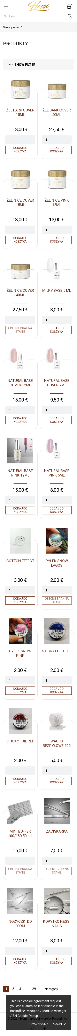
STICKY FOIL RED (20, 741)
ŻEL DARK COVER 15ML (20, 112)
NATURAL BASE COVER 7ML (56, 382)
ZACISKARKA (57, 831)
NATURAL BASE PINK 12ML (20, 473)
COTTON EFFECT (20, 561)
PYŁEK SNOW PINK (20, 653)
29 (34, 989)
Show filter (22, 65)
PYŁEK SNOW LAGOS (57, 563)
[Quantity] (20, 139)
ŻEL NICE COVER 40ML (20, 292)
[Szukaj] (38, 16)
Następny (54, 989)
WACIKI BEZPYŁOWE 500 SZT (57, 745)
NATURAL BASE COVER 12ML (20, 382)
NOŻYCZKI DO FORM (20, 923)
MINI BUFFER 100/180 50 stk (20, 833)
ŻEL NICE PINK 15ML (57, 202)
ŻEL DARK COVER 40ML (57, 112)
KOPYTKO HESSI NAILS (56, 923)
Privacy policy (38, 1023)
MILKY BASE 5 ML (56, 290)
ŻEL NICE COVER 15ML (20, 202)
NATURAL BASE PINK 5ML (56, 473)
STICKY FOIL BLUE (57, 651)
